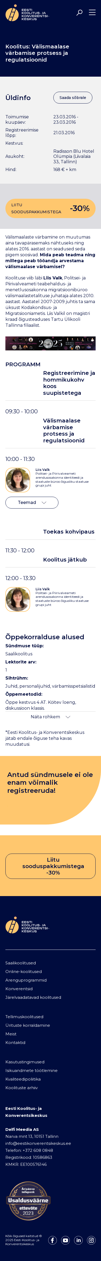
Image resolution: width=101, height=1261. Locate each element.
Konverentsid (19, 988)
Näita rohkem (50, 716)
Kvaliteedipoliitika (23, 1079)
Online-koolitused (23, 971)
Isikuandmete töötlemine (31, 1070)
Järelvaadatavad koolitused (33, 997)
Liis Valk (43, 470)
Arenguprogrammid (26, 980)
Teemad (32, 502)
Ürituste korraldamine (27, 1025)
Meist (10, 1033)
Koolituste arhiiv (21, 1087)
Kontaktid (15, 1042)
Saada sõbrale (73, 97)
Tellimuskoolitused (24, 1016)
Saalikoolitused (20, 962)
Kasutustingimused (24, 1061)
